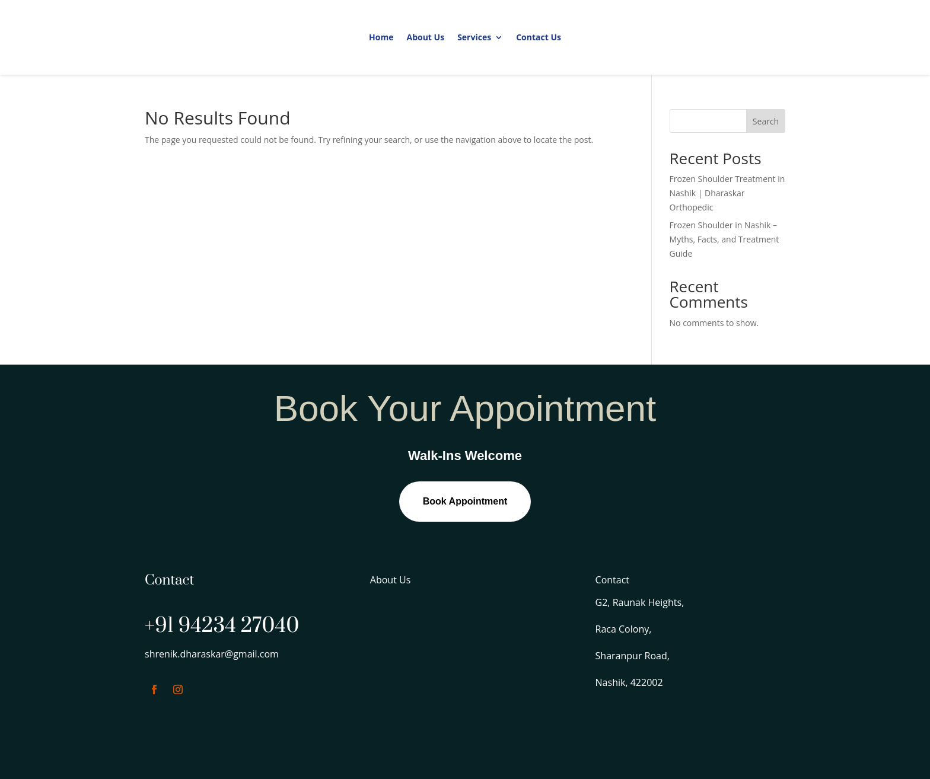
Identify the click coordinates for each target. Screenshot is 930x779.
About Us (425, 37)
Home (381, 37)
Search (766, 121)
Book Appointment (465, 501)
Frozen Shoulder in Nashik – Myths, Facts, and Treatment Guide (724, 239)
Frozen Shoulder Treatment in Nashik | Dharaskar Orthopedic (727, 193)
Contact (612, 579)
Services (474, 37)
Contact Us (538, 37)
